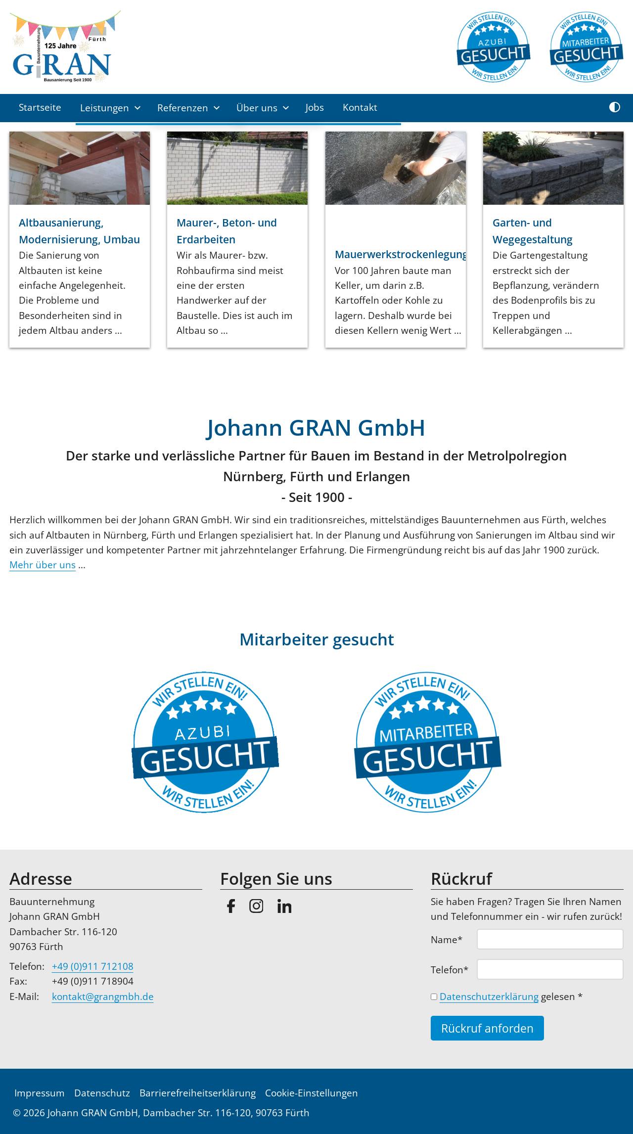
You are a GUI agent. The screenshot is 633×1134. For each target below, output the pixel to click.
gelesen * (511, 996)
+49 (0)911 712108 (93, 966)
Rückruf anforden (487, 1028)
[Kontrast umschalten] (615, 107)
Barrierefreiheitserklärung (197, 1093)
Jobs (315, 107)
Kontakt (360, 107)
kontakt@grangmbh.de (103, 996)
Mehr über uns (42, 564)
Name (452, 939)
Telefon (452, 969)
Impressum (39, 1093)
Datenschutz (102, 1093)
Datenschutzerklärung (489, 996)
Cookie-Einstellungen (311, 1093)
